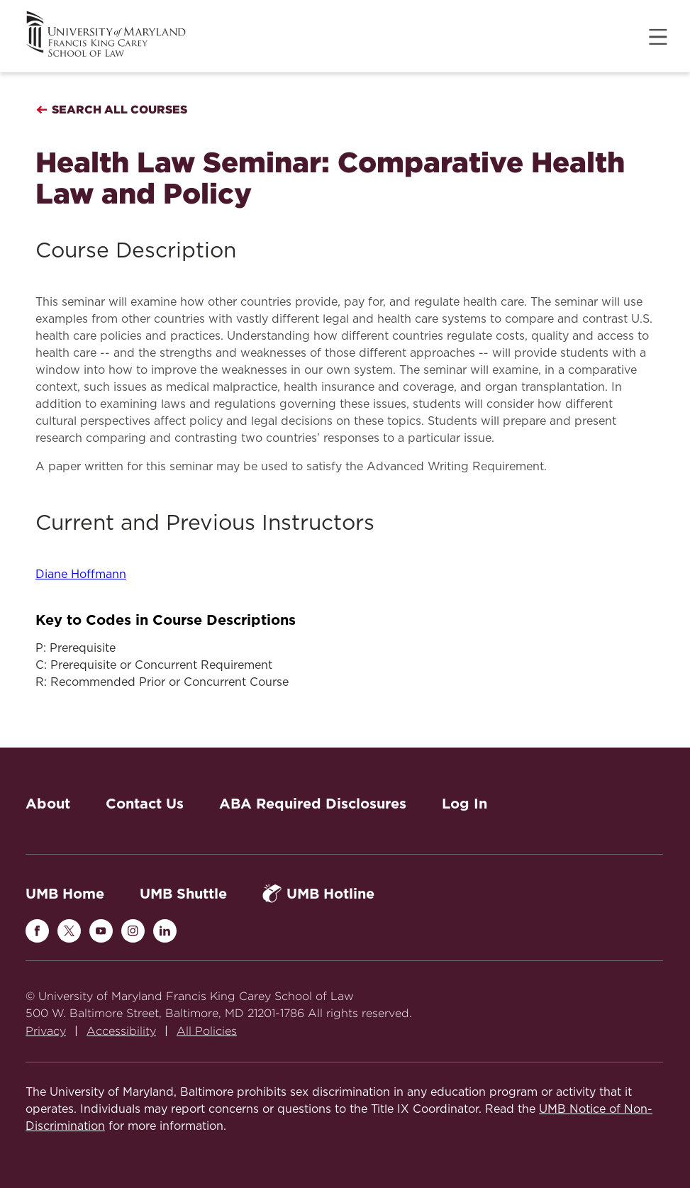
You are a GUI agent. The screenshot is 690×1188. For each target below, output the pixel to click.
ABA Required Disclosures (312, 803)
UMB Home (65, 893)
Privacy (46, 1031)
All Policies (207, 1031)
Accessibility (121, 1031)
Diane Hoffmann (80, 574)
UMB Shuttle (183, 893)
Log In (464, 803)
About (48, 803)
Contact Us (145, 803)
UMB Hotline (318, 893)
